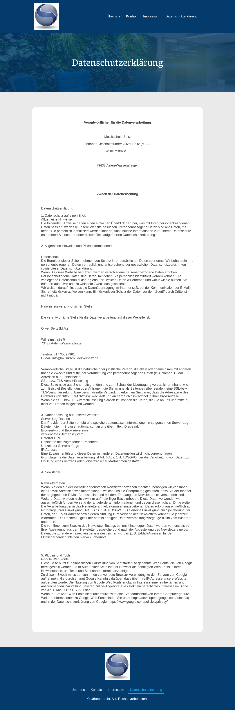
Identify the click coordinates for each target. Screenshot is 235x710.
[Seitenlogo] (46, 16)
